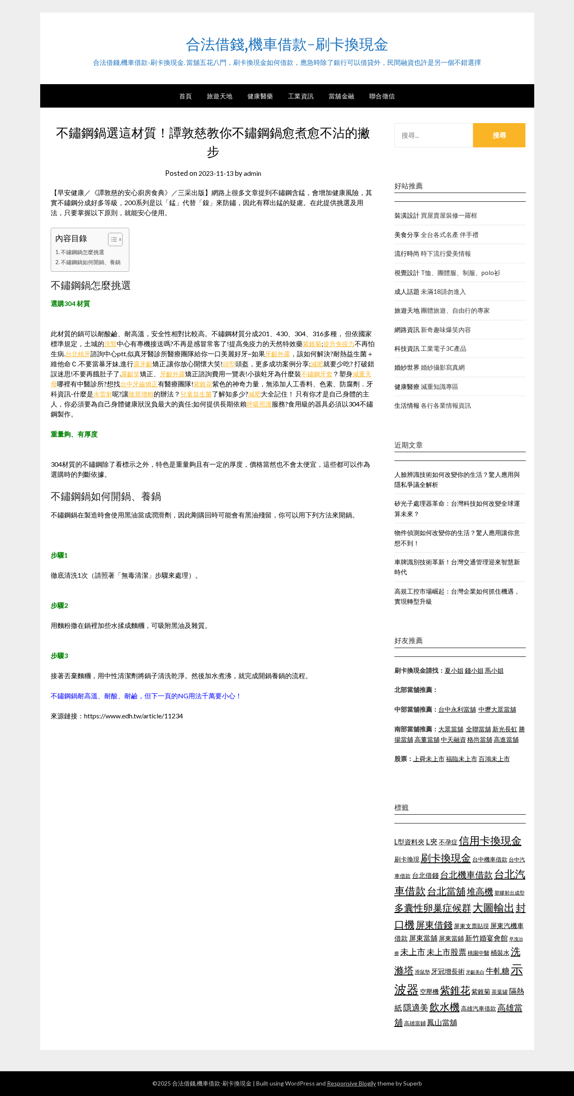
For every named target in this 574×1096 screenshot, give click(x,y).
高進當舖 (506, 739)
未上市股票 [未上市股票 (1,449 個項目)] (446, 952)
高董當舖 (427, 739)
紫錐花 (233, 384)
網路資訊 (407, 329)
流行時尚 (407, 253)
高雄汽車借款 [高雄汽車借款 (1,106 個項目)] (478, 1008)
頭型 (244, 364)
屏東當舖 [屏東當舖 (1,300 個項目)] (423, 938)
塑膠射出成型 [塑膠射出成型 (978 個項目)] (509, 892)
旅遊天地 (220, 96)
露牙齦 (157, 364)
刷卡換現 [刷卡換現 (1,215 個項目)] (407, 859)
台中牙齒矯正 (167, 384)
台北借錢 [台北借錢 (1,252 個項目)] (425, 875)
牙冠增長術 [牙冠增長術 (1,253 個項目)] (448, 971)
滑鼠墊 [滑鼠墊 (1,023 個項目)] (422, 972)
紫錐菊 (314, 343)
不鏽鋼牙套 (341, 374)
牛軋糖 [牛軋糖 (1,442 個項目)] (498, 970)
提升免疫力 (342, 343)
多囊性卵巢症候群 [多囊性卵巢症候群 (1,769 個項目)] (432, 907)
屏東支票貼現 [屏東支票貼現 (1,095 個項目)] (471, 925)
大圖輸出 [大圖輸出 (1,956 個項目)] (494, 907)
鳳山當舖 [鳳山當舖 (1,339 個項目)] (442, 1022)
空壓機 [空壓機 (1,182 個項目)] (429, 991)
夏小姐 (454, 670)
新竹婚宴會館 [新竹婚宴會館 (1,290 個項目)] (486, 938)
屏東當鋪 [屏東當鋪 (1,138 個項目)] (451, 938)
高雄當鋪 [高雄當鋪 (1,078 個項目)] (415, 1023)
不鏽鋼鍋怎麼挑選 (84, 251)
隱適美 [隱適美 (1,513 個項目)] (415, 1007)
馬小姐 (494, 670)
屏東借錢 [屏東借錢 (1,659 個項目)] (434, 924)
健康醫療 (407, 386)
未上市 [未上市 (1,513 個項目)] (412, 952)
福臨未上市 (461, 758)
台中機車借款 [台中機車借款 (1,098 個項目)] (489, 859)
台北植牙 (85, 354)
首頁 (185, 96)
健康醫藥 (260, 96)
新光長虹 (504, 729)
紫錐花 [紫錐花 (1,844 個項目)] (455, 990)
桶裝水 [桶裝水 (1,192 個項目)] (500, 952)
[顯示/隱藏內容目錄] (115, 239)
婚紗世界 (407, 367)
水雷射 (137, 394)
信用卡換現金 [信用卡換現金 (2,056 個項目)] (490, 840)
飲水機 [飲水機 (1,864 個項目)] (445, 1007)
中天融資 (453, 739)
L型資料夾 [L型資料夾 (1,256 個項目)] (409, 842)
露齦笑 (151, 374)
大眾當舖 (450, 729)
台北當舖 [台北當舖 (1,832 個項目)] (446, 891)
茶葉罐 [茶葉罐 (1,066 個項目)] (500, 991)
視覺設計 (407, 272)
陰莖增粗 (176, 394)
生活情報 (407, 405)
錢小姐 (474, 670)
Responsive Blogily (351, 1083)
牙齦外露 (286, 354)
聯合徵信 (382, 96)
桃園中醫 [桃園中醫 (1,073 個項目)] (478, 952)
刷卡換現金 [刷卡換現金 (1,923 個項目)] (446, 858)
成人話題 (407, 291)
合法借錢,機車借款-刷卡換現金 (287, 42)
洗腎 (111, 343)
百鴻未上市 (494, 758)
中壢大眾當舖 (497, 709)
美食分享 (407, 234)
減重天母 (70, 384)
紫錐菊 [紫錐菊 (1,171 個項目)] (480, 991)
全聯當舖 (478, 729)
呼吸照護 (293, 404)
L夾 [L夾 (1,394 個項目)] (432, 841)
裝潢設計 (407, 215)
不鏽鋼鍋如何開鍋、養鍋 (93, 261)
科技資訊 (407, 348)
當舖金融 (342, 96)
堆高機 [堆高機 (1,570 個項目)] (480, 891)
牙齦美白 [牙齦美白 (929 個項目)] (475, 972)
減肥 (333, 364)
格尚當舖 (479, 739)
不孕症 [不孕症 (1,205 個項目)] (448, 842)
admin (254, 173)
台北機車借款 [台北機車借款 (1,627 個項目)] (466, 874)
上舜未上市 (429, 758)
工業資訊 (301, 96)
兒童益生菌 (233, 394)
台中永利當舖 (457, 709)
